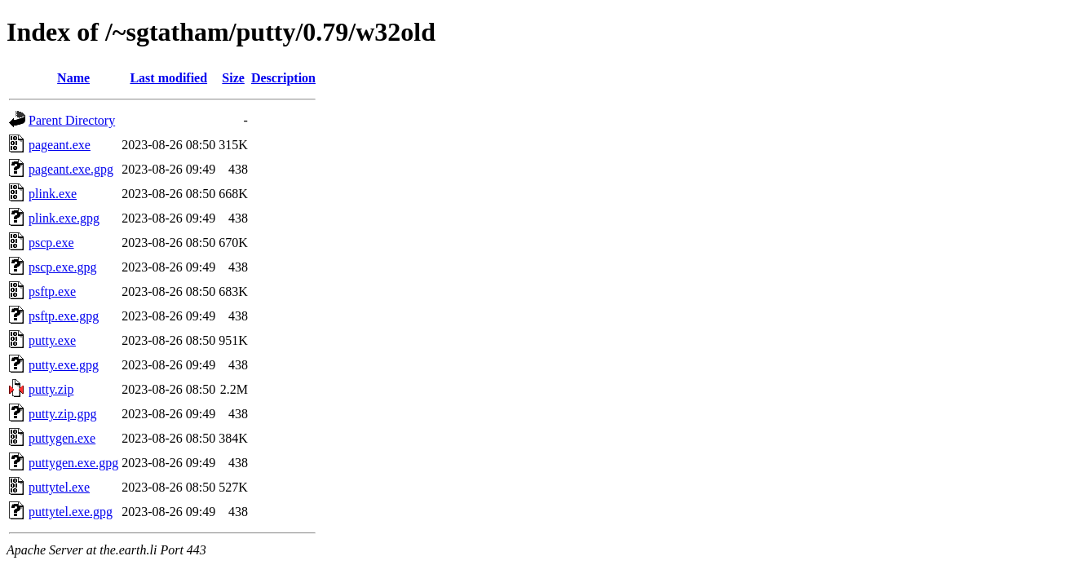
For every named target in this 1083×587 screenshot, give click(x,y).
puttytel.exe (59, 487)
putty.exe (52, 340)
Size (233, 78)
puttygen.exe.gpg (73, 463)
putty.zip (51, 389)
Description (283, 78)
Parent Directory (72, 120)
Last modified (168, 78)
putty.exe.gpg (64, 365)
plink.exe (53, 194)
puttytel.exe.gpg (71, 512)
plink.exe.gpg (64, 218)
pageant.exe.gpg (71, 169)
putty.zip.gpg (62, 414)
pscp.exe (51, 242)
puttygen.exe (62, 438)
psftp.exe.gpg (64, 316)
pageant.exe (60, 145)
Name (73, 78)
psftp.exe (52, 291)
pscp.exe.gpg (63, 267)
